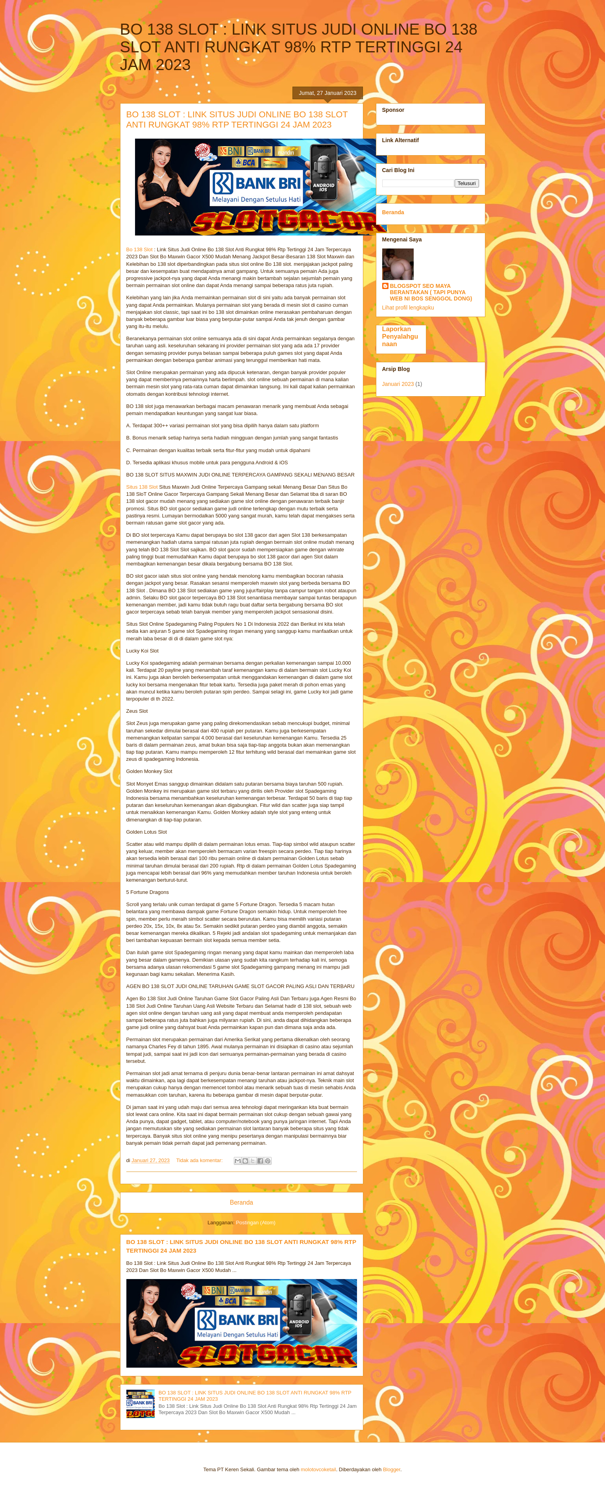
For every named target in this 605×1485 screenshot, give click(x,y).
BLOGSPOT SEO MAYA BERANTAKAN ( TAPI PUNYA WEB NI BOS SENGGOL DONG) (431, 292)
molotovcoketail (318, 1469)
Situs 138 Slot (142, 487)
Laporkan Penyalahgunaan (400, 336)
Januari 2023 (398, 384)
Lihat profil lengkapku (408, 307)
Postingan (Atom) (255, 1222)
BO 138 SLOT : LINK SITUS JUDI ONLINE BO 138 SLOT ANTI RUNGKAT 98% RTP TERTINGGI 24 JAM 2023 (237, 119)
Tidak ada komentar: (200, 1160)
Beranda (241, 1202)
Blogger (391, 1469)
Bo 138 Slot (139, 249)
